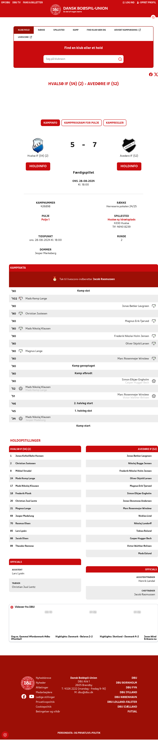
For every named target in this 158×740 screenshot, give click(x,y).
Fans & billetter (33, 3)
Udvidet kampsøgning (127, 30)
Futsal (132, 711)
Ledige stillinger (45, 697)
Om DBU (5, 3)
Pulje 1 (45, 220)
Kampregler (115, 123)
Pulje (45, 216)
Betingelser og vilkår (48, 711)
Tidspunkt (45, 236)
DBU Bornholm (126, 682)
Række (121, 203)
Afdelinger (42, 687)
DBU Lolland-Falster (122, 702)
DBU (134, 678)
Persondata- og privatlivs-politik (79, 733)
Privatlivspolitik (45, 702)
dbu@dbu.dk (85, 692)
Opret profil (146, 2)
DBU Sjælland (127, 706)
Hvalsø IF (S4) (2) (37, 156)
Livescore (25, 37)
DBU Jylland (128, 692)
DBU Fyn (131, 687)
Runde (121, 236)
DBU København (126, 697)
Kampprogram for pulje (81, 123)
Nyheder (41, 682)
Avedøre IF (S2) (129, 156)
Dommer (45, 250)
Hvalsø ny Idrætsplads (121, 220)
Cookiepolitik (43, 706)
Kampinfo (50, 123)
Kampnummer (45, 203)
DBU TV (16, 3)
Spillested (121, 216)
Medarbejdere (44, 692)
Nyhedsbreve (43, 678)
